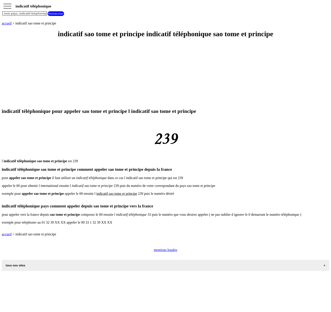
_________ (7, 5)
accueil (7, 23)
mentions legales (165, 250)
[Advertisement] (133, 73)
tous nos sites (15, 265)
